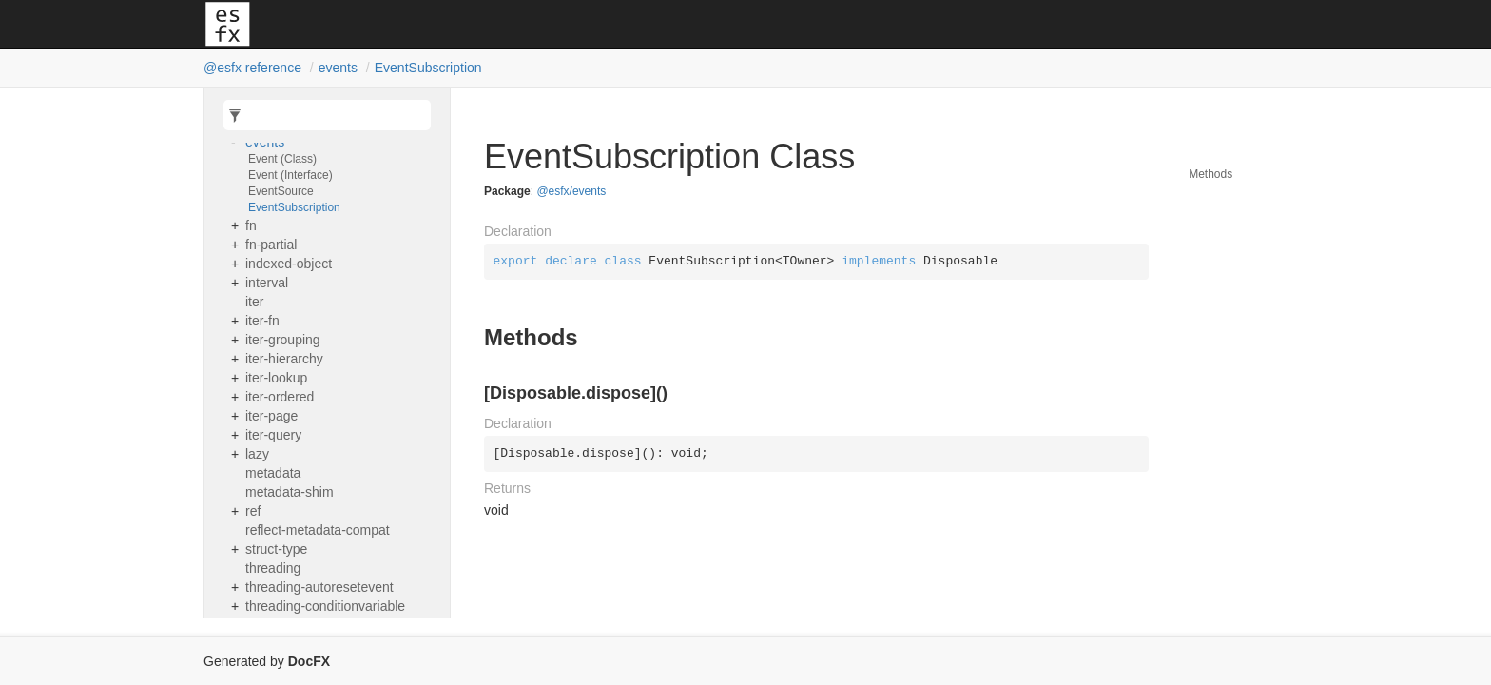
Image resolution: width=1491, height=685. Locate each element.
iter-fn (262, 320)
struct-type (276, 549)
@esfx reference (252, 67)
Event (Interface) (290, 175)
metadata (272, 472)
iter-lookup (276, 377)
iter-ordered (279, 396)
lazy (257, 453)
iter (254, 301)
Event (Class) (282, 159)
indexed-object (288, 263)
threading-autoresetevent (319, 587)
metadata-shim (289, 491)
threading (272, 568)
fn (251, 225)
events (338, 67)
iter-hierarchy (284, 358)
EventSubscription (428, 67)
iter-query (273, 434)
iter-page (271, 415)
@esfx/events (571, 191)
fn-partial (271, 244)
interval (266, 282)
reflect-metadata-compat (317, 530)
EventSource (281, 191)
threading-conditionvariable (325, 606)
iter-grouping (282, 339)
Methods (1210, 174)
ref (253, 511)
